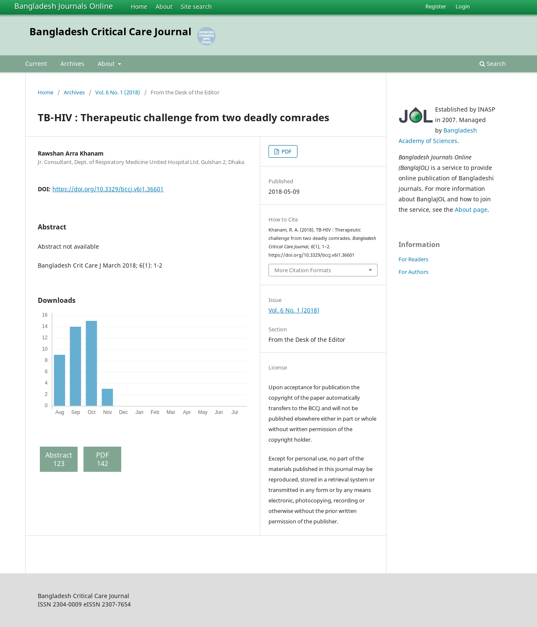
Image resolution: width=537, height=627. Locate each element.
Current (36, 64)
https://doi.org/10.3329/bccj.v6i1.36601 (108, 189)
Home (139, 6)
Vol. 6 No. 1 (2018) (117, 92)
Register (435, 6)
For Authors (413, 272)
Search (493, 64)
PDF (286, 151)
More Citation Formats (302, 270)
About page (471, 209)
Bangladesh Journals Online (63, 6)
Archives (72, 64)
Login (463, 6)
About (164, 6)
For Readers (413, 259)
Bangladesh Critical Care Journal (110, 31)
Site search (196, 6)
